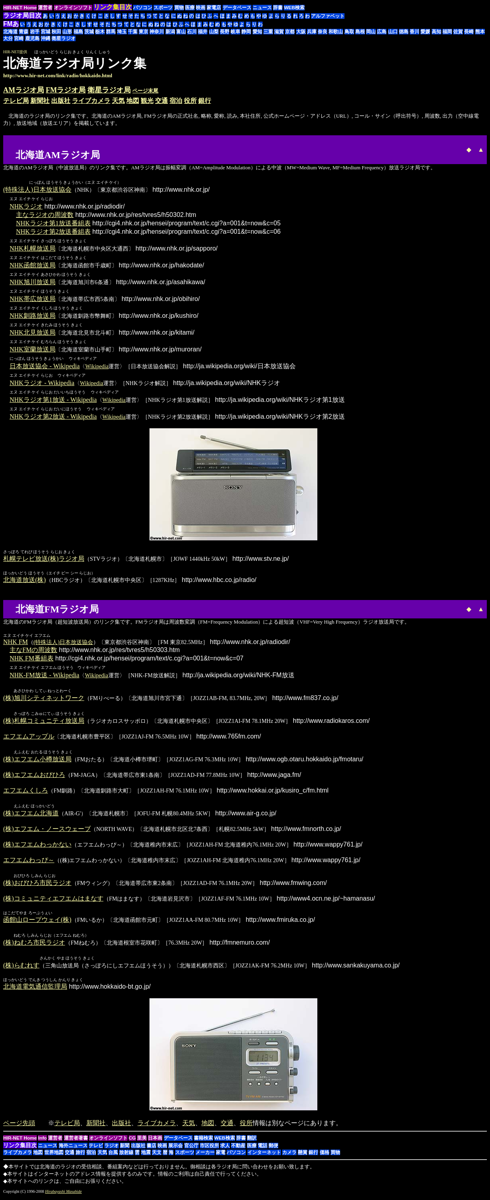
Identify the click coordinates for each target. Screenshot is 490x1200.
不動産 (238, 1149)
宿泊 (175, 100)
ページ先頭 (19, 1126)
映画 (200, 7)
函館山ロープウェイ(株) (37, 922)
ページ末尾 (145, 91)
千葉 (132, 31)
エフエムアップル (28, 737)
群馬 (111, 31)
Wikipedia (96, 366)
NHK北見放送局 (33, 332)
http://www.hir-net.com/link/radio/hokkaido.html (57, 75)
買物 (179, 7)
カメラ (289, 1155)
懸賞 (302, 1155)
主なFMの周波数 (33, 650)
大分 (8, 38)
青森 (23, 31)
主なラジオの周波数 (45, 215)
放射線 (126, 1155)
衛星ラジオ (64, 38)
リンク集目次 (20, 1148)
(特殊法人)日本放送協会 (37, 190)
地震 (146, 1155)
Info (42, 1141)
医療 (190, 7)
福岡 (447, 31)
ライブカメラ (91, 100)
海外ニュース (73, 1149)
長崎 (469, 31)
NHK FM (15, 642)
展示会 (175, 1149)
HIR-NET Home (20, 7)
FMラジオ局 (66, 90)
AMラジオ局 (23, 90)
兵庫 (312, 31)
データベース (237, 7)
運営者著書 (76, 1141)
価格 (324, 1155)
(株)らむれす (21, 968)
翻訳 (252, 1141)
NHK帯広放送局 (33, 299)
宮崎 (19, 38)
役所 (190, 100)
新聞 (124, 1149)
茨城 (89, 31)
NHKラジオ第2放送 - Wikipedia (53, 416)
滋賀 (279, 31)
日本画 (155, 1141)
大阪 (301, 31)
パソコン (142, 7)
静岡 (246, 31)
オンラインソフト (73, 7)
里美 (142, 1141)
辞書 (278, 7)
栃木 (100, 31)
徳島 (403, 31)
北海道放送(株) (24, 580)
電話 (262, 1149)
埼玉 (122, 31)
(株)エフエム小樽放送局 (37, 760)
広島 (381, 31)
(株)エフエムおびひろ (34, 776)
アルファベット (328, 16)
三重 (268, 31)
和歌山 (336, 31)
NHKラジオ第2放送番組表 (53, 232)
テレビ (96, 1149)
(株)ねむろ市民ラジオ (34, 945)
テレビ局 (16, 100)
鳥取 (349, 31)
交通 (161, 100)
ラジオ (111, 1149)
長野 (224, 31)
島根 (360, 31)
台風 (113, 1155)
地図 (132, 100)
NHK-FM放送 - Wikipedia (44, 675)
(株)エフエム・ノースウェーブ (47, 830)
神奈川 (156, 31)
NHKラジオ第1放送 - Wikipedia (53, 400)
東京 (143, 31)
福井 (202, 31)
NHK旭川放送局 (33, 282)
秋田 (56, 31)
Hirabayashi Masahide (63, 1194)
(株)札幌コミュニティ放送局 (43, 721)
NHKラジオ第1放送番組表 (53, 223)
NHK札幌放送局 (33, 248)
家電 (220, 1155)
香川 (414, 31)
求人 (225, 1149)
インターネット (264, 1155)
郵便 (273, 1149)
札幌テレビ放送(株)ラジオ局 (43, 559)
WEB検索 (294, 7)
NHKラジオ (26, 206)
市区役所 (209, 1149)
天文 (156, 1155)
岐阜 (235, 31)
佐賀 (458, 31)
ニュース (262, 7)
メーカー (205, 1155)
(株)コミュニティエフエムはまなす (53, 900)
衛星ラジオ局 (109, 90)
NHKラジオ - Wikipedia (42, 383)
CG (132, 1141)
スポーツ (163, 7)
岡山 (371, 31)
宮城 (45, 31)
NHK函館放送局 (33, 265)
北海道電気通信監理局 (35, 989)
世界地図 (54, 1155)
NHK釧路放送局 (33, 316)
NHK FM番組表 (32, 658)
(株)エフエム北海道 (31, 815)
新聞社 (40, 100)
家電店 (214, 7)
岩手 (35, 31)
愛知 (257, 31)
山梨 (214, 31)
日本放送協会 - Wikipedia (45, 366)
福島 (78, 31)
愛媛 (425, 31)
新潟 (170, 31)
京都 (290, 31)
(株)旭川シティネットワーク (43, 698)
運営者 (45, 7)
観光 (147, 100)
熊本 (480, 31)
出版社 (60, 100)
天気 (118, 100)
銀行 (204, 100)
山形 (67, 31)
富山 (181, 31)
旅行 (80, 1155)
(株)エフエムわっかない (37, 846)
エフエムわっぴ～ (28, 862)
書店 (151, 1149)
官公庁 (191, 1149)
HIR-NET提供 (15, 52)
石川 (192, 31)
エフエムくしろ (25, 792)
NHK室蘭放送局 (33, 349)
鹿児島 (32, 38)
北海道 (10, 31)
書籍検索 (203, 1141)
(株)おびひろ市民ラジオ (37, 885)
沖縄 (45, 38)
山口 (393, 31)
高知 (436, 31)
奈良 (322, 31)
